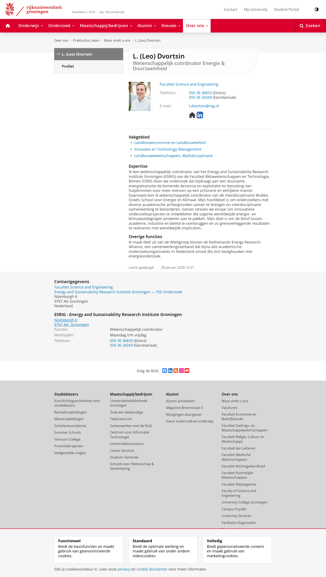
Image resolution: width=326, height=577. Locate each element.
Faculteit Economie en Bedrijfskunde (239, 416)
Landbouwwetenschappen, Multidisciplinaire (173, 155)
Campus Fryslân (234, 509)
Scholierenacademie (70, 425)
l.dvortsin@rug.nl (204, 105)
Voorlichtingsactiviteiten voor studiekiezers (77, 403)
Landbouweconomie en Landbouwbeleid (170, 142)
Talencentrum (121, 419)
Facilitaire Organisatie (239, 522)
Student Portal (286, 9)
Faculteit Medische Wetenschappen (236, 457)
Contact (230, 9)
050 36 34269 (200, 97)
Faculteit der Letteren (238, 448)
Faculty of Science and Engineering (239, 493)
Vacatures (229, 407)
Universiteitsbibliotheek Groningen (128, 403)
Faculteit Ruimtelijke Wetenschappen (237, 475)
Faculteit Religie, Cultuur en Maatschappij (243, 439)
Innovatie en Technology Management (167, 149)
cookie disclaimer (152, 569)
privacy (124, 569)
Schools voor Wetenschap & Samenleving (132, 466)
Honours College (67, 439)
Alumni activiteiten (180, 401)
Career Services (122, 450)
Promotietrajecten (68, 446)
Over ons (61, 40)
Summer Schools (67, 432)
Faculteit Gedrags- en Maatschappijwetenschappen (245, 428)
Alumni (172, 394)
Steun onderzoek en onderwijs (190, 421)
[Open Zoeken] (310, 25)
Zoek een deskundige (126, 412)
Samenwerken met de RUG (131, 425)
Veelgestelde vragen (70, 453)
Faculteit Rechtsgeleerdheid (243, 466)
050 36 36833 (200, 92)
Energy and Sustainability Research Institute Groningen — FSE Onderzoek (118, 291)
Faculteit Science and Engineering (189, 84)
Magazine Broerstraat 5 (184, 407)
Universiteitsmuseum (127, 443)
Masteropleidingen (69, 419)
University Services (236, 515)
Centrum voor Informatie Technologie (129, 434)
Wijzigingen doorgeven (184, 414)
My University (256, 9)
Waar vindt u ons (117, 40)
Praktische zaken (86, 40)
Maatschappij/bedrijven (131, 394)
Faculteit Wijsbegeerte (239, 484)
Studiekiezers (66, 394)
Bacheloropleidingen (70, 412)
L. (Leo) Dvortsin (148, 40)
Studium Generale (124, 457)
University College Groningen (244, 502)
